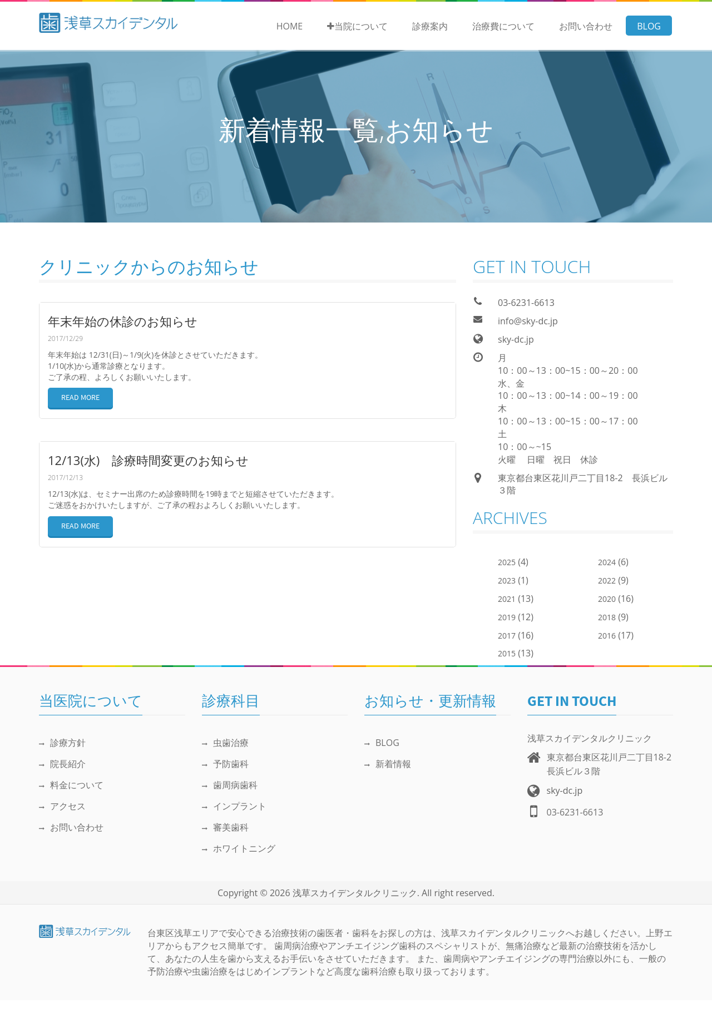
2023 (507, 580)
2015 (507, 653)
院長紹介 (62, 764)
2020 (607, 599)
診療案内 (430, 26)
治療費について (503, 26)
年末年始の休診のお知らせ (122, 321)
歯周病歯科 (230, 785)
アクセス (62, 806)
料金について (71, 785)
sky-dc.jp (516, 339)
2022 (607, 580)
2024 (607, 562)
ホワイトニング (238, 848)
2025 (507, 562)
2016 (607, 635)
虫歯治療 (225, 743)
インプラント (234, 806)
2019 (507, 617)
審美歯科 (225, 827)
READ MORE (80, 398)
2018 (607, 617)
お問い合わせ (585, 26)
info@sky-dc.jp (528, 321)
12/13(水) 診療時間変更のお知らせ (148, 460)
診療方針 (62, 743)
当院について (357, 26)
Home (289, 26)
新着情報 (387, 764)
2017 (507, 635)
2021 (507, 599)
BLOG (649, 26)
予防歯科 (225, 764)
